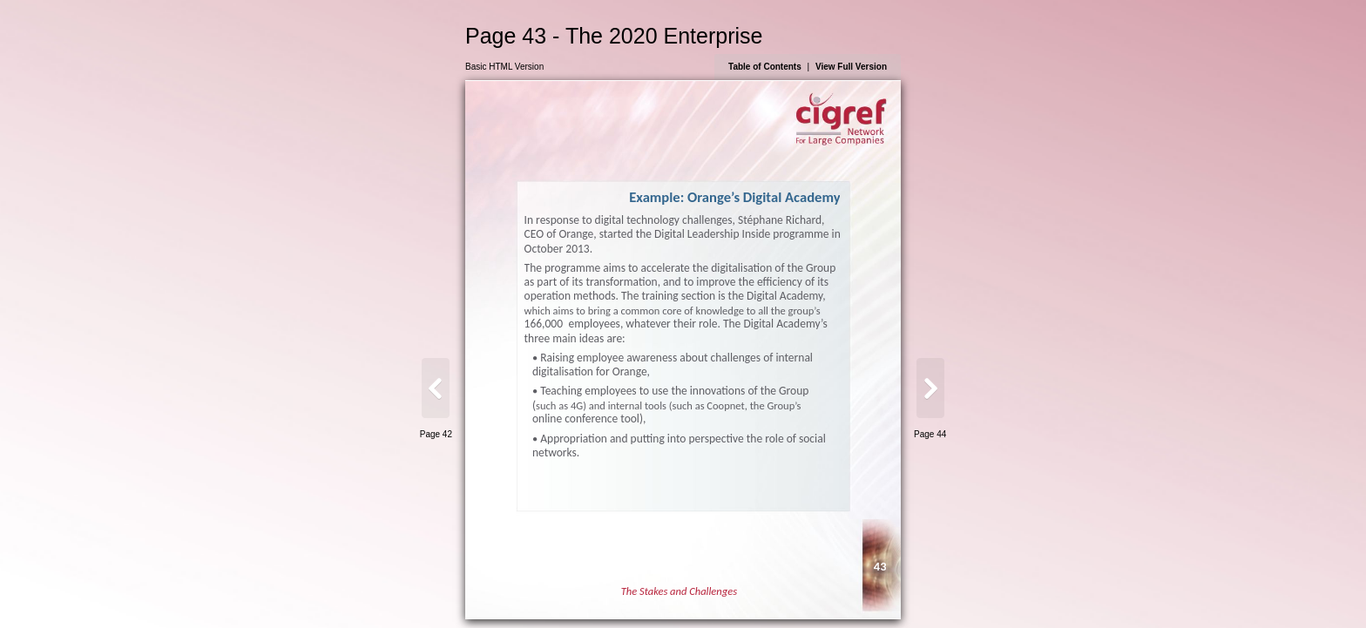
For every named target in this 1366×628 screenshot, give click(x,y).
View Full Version (851, 66)
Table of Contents (764, 66)
